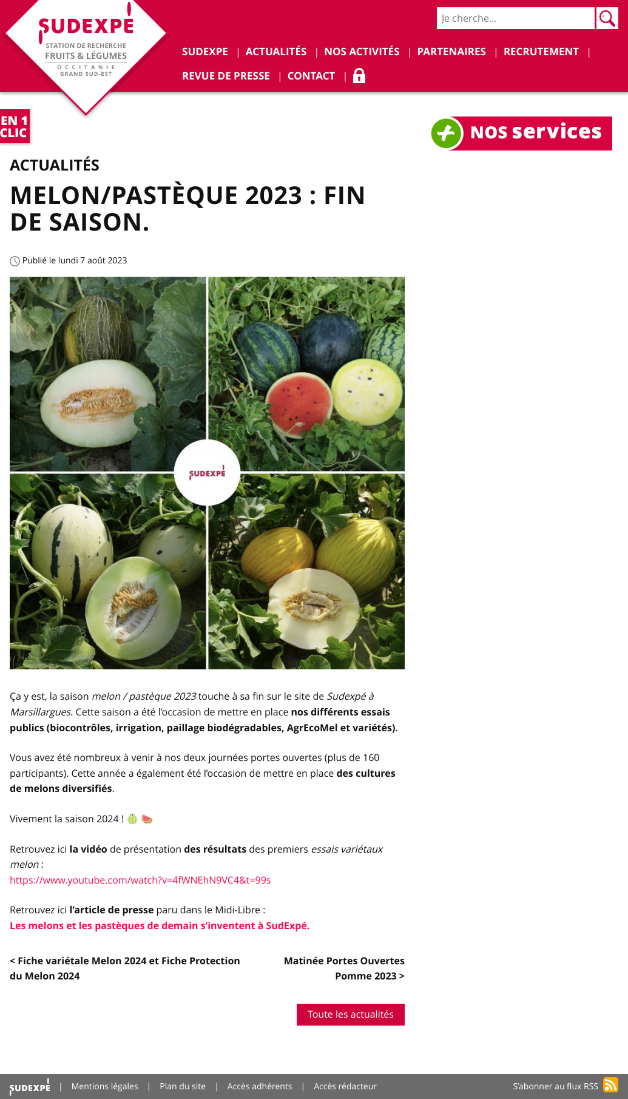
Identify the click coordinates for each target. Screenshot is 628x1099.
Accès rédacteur (345, 1086)
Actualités (55, 164)
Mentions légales (105, 1086)
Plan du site (183, 1086)
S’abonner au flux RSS (555, 1086)
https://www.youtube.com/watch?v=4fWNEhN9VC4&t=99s (140, 880)
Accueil (30, 1087)
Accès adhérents (260, 1086)
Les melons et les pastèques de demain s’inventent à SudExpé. (159, 925)
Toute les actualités (351, 1014)
